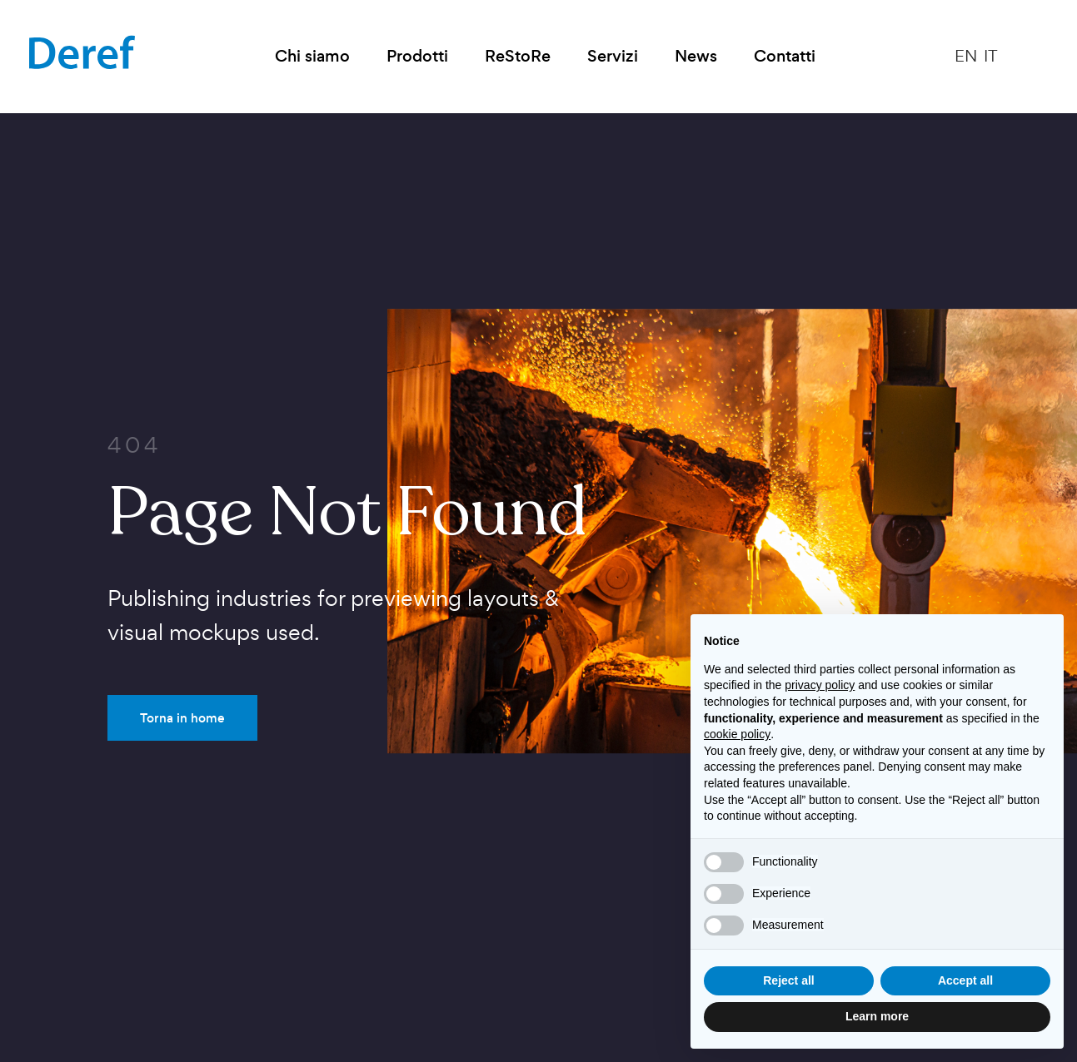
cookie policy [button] (737, 734)
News (696, 56)
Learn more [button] (877, 1016)
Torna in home (182, 718)
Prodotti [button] (417, 56)
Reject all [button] (788, 980)
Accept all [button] (965, 980)
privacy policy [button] (820, 685)
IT (991, 56)
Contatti (784, 56)
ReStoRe (518, 56)
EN (966, 56)
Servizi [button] (612, 56)
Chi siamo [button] (312, 56)
